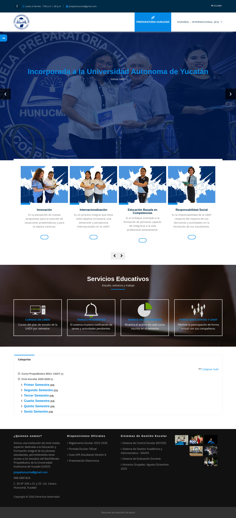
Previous (5, 94)
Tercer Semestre (36, 395)
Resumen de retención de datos (118, 512)
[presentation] (114, 255)
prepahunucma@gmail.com (30, 472)
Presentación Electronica (84, 460)
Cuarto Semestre (37, 401)
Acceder (218, 5)
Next (230, 94)
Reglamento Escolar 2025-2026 (88, 443)
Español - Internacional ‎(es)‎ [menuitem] (199, 22)
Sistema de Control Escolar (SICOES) (144, 443)
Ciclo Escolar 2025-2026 (35, 379)
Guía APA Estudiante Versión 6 (87, 454)
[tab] (24, 359)
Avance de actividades (145, 319)
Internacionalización (93, 209)
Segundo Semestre (38, 390)
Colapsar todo (210, 369)
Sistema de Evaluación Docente (141, 458)
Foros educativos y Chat (198, 319)
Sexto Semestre (36, 411)
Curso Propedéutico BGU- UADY (40, 373)
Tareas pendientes (91, 319)
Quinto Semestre (37, 406)
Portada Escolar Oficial (83, 449)
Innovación (44, 209)
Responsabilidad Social (192, 209)
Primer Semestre (36, 385)
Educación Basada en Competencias (142, 211)
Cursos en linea (37, 319)
